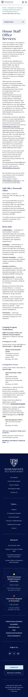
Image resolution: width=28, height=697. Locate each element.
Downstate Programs (18, 404)
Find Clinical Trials (14, 545)
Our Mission (14, 477)
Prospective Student (14, 513)
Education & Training (15, 8)
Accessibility (14, 624)
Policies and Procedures (14, 633)
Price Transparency (14, 635)
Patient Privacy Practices (14, 621)
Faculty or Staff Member (14, 520)
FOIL (14, 630)
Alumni (14, 528)
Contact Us (14, 492)
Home (4, 8)
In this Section (8, 22)
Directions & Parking (14, 673)
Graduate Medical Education (11, 9)
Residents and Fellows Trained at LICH (13, 441)
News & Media (14, 485)
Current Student (14, 517)
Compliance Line (14, 627)
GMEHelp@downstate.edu (11, 126)
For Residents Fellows (9, 11)
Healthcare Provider (14, 524)
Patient (14, 509)
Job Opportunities (14, 488)
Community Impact (14, 481)
